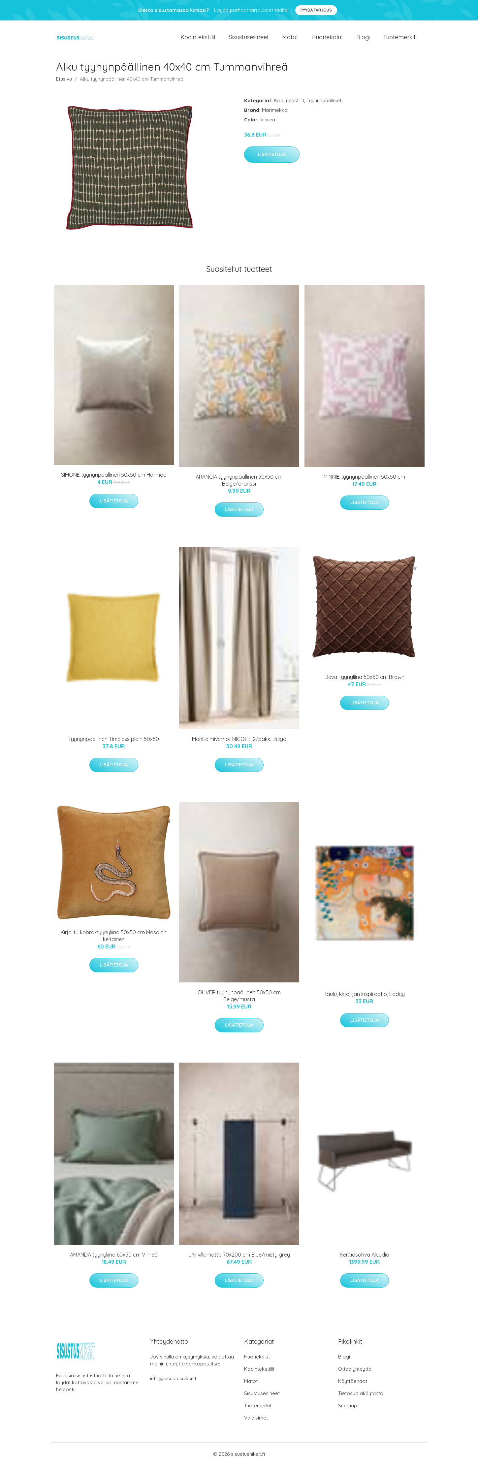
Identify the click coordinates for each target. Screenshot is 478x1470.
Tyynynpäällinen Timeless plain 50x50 (113, 743)
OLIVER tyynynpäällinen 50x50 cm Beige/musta (239, 1000)
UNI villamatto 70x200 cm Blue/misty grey (239, 1259)
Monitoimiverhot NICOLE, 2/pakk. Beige (239, 743)
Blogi (363, 39)
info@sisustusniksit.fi (174, 1383)
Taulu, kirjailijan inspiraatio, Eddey (364, 998)
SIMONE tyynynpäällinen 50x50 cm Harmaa (114, 479)
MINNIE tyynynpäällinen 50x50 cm (364, 481)
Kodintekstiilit (198, 39)
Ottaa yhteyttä (354, 1373)
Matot (290, 39)
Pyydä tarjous (316, 10)
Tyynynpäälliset (323, 105)
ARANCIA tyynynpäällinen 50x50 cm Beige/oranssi (239, 485)
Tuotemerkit (399, 39)
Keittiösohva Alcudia (364, 1259)
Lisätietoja (272, 159)
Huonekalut (327, 39)
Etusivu (64, 83)
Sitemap (347, 1410)
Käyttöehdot (352, 1386)
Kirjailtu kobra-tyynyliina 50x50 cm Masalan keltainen (114, 940)
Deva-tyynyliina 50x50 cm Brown (364, 681)
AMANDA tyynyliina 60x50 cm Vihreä (114, 1259)
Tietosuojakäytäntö (360, 1398)
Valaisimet (256, 1422)
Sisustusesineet (249, 39)
